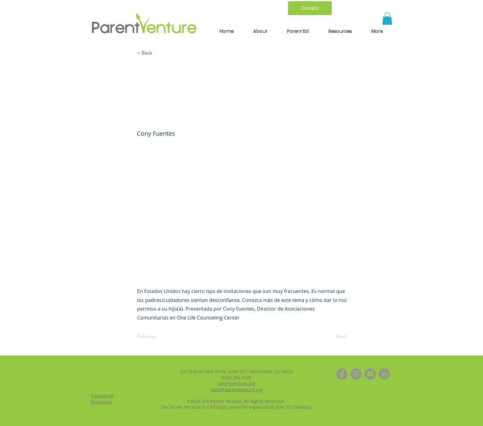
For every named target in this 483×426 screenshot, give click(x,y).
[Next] (331, 336)
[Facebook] (341, 374)
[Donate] (310, 8)
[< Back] (157, 53)
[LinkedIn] (384, 374)
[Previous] (157, 336)
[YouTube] (370, 374)
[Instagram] (356, 374)
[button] (387, 18)
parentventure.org (236, 383)
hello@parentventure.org (236, 389)
